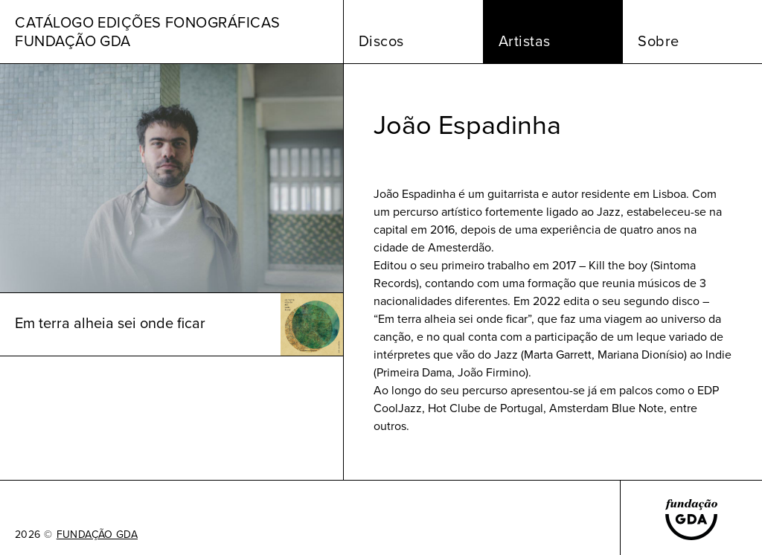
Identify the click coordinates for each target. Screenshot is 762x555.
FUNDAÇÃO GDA (97, 535)
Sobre (658, 41)
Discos (381, 41)
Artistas (525, 41)
